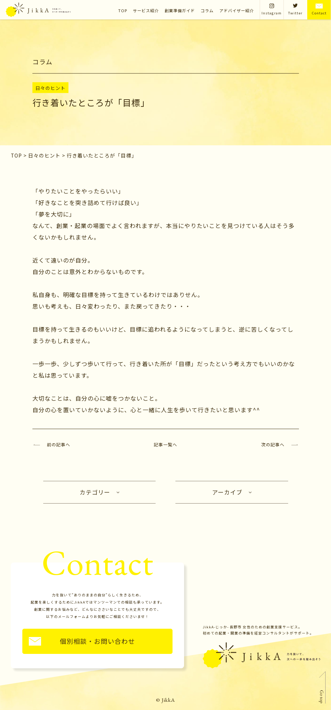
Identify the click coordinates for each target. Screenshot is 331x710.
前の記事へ (58, 444)
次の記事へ (273, 444)
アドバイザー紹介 (236, 10)
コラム (207, 10)
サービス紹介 (146, 10)
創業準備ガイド (180, 10)
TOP (122, 10)
